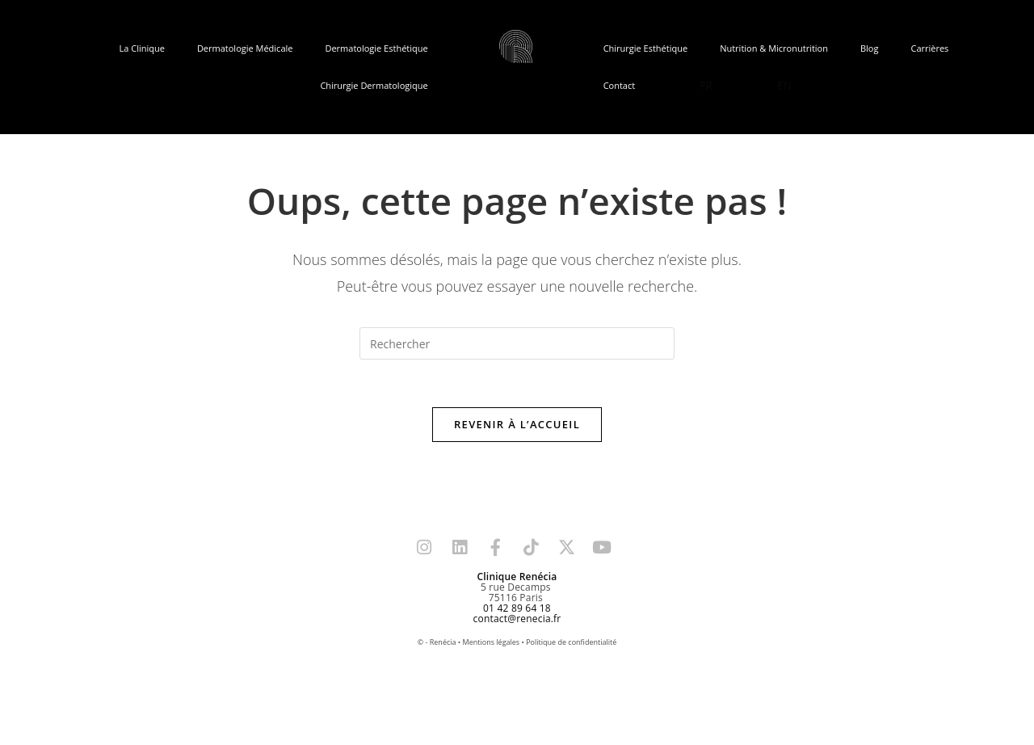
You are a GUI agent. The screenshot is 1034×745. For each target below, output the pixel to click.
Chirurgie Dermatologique (373, 85)
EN (784, 85)
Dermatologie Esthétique (376, 48)
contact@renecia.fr (517, 619)
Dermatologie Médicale (245, 48)
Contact (619, 85)
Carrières (929, 48)
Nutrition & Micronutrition (774, 48)
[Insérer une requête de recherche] (517, 343)
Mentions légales (491, 643)
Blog (869, 48)
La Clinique (142, 48)
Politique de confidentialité (571, 643)
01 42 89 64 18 (517, 609)
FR (706, 85)
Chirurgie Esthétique (645, 48)
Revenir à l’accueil (517, 425)
